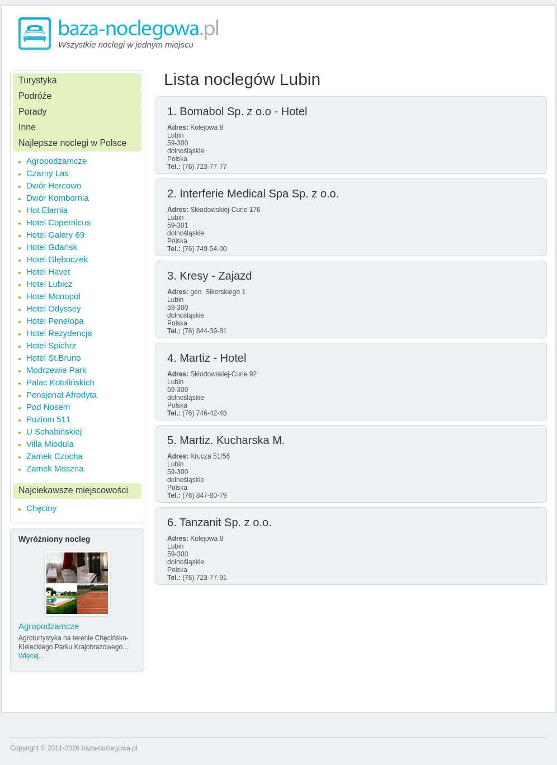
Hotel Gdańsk (51, 247)
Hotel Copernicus (58, 222)
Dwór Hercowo (53, 185)
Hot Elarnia (47, 210)
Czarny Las (47, 173)
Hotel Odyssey (53, 308)
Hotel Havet (48, 271)
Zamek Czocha (54, 456)
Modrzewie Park (56, 370)
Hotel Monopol (53, 296)
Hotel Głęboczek (57, 259)
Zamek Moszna (55, 468)
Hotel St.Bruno (53, 357)
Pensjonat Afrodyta (61, 394)
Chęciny (41, 508)
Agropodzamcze (56, 161)
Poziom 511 (48, 419)
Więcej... (31, 656)
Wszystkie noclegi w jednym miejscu (125, 44)
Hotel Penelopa (55, 320)
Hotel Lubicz (49, 284)
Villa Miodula (50, 443)
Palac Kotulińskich (60, 382)
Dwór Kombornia (57, 197)
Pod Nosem (48, 407)
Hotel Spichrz (51, 345)
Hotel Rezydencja (59, 333)
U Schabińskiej (54, 431)
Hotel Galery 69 (55, 234)
